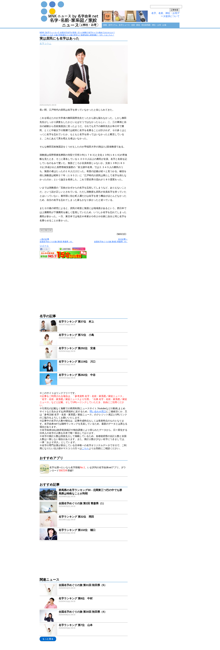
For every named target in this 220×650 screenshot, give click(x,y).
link (84, 326)
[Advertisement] (84, 284)
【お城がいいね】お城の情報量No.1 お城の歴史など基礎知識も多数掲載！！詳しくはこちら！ (77, 35)
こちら (85, 448)
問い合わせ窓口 (98, 411)
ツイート (44, 246)
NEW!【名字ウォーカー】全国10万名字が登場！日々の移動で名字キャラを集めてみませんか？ (77, 32)
